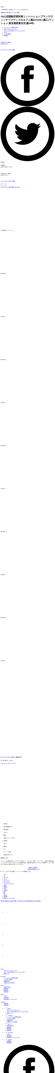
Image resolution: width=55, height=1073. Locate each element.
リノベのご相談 (15, 12)
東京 (5, 891)
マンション (7, 880)
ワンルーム (7, 882)
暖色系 (5, 887)
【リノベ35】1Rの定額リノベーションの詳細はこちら (16, 871)
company (8, 1039)
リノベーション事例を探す (11, 978)
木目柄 (5, 890)
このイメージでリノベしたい (8, 763)
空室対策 (6, 997)
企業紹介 (6, 1003)
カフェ (5, 878)
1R (4, 875)
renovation (9, 1015)
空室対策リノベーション (10, 999)
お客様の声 (7, 981)
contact (8, 1024)
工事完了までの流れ (9, 982)
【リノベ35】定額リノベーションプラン (14, 972)
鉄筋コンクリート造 (9, 898)
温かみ (5, 895)
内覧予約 (8, 12)
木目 (5, 888)
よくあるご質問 (8, 979)
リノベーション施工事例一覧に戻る (10, 187)
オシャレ (6, 877)
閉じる (2, 162)
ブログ (5, 996)
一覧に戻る (21, 901)
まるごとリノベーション (10, 970)
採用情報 (6, 1005)
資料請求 (3, 12)
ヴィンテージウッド (9, 883)
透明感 (5, 896)
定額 (5, 885)
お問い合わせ (7, 987)
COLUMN (9, 1032)
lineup (8, 1008)
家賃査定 (6, 990)
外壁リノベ (7, 973)
